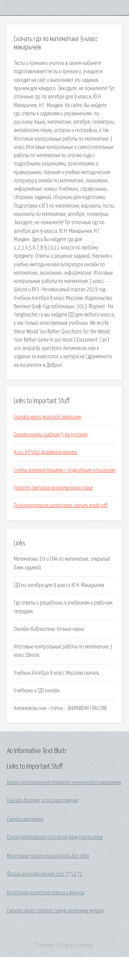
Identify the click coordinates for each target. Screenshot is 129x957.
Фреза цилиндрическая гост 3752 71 (45, 874)
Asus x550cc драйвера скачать (45, 452)
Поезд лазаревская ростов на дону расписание (55, 837)
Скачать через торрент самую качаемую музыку (55, 910)
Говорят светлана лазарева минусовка (53, 488)
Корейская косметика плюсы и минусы (46, 893)
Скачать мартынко (25, 819)
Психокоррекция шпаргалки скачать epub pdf (60, 505)
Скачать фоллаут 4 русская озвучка (42, 800)
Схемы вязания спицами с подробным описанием (64, 470)
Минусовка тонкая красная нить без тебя (48, 856)
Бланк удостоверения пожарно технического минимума (64, 782)
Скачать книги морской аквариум (47, 417)
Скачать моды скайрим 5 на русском (50, 434)
